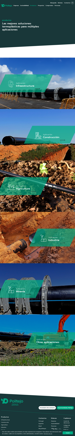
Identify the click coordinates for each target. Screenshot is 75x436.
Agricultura (4, 425)
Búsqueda (53, 3)
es (72, 3)
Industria (3, 427)
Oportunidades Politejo (65, 408)
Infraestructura (5, 420)
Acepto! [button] (68, 432)
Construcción (5, 422)
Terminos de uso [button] (48, 433)
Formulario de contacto (47, 408)
